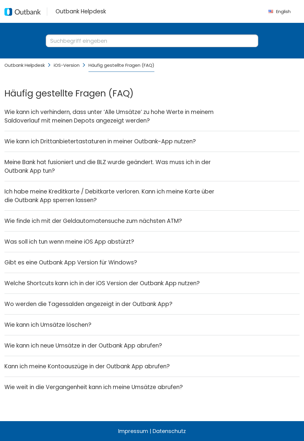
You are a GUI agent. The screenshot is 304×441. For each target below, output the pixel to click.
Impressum (133, 431)
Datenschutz (169, 431)
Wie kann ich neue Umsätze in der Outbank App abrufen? (83, 346)
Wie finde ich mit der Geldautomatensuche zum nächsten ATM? (93, 221)
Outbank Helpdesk (24, 65)
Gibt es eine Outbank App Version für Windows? (70, 262)
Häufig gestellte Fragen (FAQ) (121, 65)
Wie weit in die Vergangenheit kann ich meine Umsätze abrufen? (93, 387)
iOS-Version (67, 65)
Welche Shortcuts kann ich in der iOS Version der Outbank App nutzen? (102, 283)
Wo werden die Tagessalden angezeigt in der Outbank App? (88, 304)
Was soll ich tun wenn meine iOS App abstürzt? (69, 242)
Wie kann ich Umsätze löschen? (47, 325)
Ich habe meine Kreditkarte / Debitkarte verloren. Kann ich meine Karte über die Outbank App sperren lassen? (109, 196)
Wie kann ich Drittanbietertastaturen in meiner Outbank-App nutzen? (100, 141)
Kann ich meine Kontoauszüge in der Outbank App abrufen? (87, 366)
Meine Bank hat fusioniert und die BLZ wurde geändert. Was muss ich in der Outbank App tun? (107, 166)
